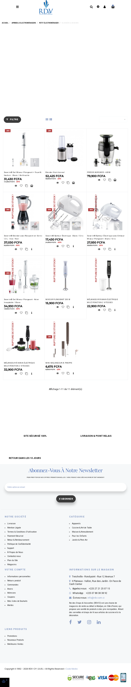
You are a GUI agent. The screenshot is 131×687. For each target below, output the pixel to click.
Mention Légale (14, 527)
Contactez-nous (14, 556)
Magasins (12, 564)
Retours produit (14, 580)
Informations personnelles (18, 576)
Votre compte (15, 569)
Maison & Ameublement (82, 532)
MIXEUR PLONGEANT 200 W (57, 299)
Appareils (76, 523)
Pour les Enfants (79, 536)
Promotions (12, 636)
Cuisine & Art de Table (82, 527)
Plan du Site (12, 560)
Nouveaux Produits (15, 640)
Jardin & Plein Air (80, 540)
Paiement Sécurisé (15, 536)
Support (10, 548)
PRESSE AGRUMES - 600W (98, 172)
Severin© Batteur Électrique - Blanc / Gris (64, 236)
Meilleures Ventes (15, 644)
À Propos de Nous (15, 552)
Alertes (10, 605)
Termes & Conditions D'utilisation (22, 532)
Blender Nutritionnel (55, 172)
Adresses (11, 593)
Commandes (12, 585)
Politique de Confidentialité (19, 544)
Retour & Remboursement (18, 540)
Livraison (11, 523)
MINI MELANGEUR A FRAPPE (58, 363)
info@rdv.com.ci (96, 598)
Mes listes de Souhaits (17, 601)
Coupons (11, 597)
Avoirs (10, 589)
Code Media (72, 668)
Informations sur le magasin (91, 569)
